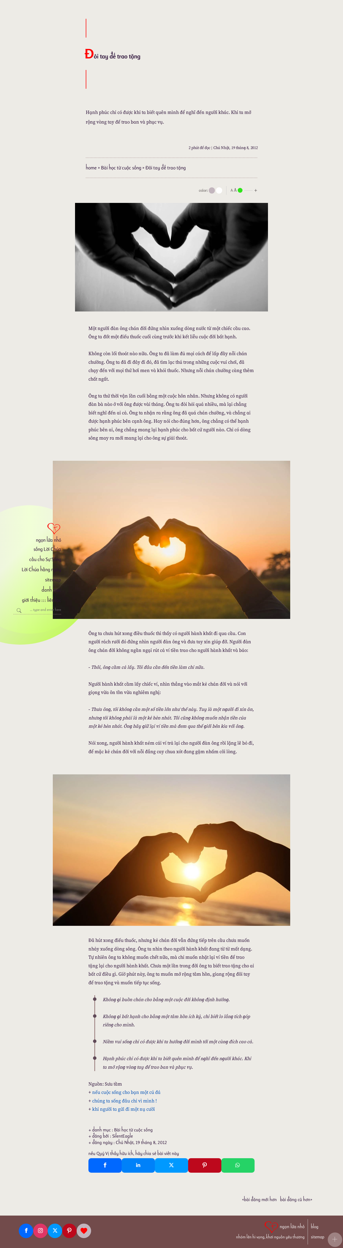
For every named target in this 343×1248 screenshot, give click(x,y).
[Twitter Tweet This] (171, 1165)
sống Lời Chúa (47, 549)
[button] (335, 1239)
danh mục (51, 590)
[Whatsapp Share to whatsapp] (238, 1165)
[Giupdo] (84, 1231)
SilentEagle (122, 1136)
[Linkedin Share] (138, 1165)
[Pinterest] (69, 1231)
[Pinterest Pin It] (204, 1165)
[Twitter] (55, 1231)
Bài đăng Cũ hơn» (296, 1199)
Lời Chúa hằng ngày (41, 569)
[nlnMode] (245, 189)
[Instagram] (40, 1231)
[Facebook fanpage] (26, 1231)
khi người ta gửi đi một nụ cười (123, 1109)
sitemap (53, 579)
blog (314, 1226)
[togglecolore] (219, 190)
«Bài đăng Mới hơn (259, 1199)
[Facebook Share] (105, 1165)
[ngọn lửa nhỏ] (37, 532)
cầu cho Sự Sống (45, 559)
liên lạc (54, 600)
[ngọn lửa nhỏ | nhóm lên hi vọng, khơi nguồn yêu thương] (270, 1229)
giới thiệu (31, 600)
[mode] (212, 190)
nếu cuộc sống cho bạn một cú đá (126, 1092)
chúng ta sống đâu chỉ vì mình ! (124, 1100)
